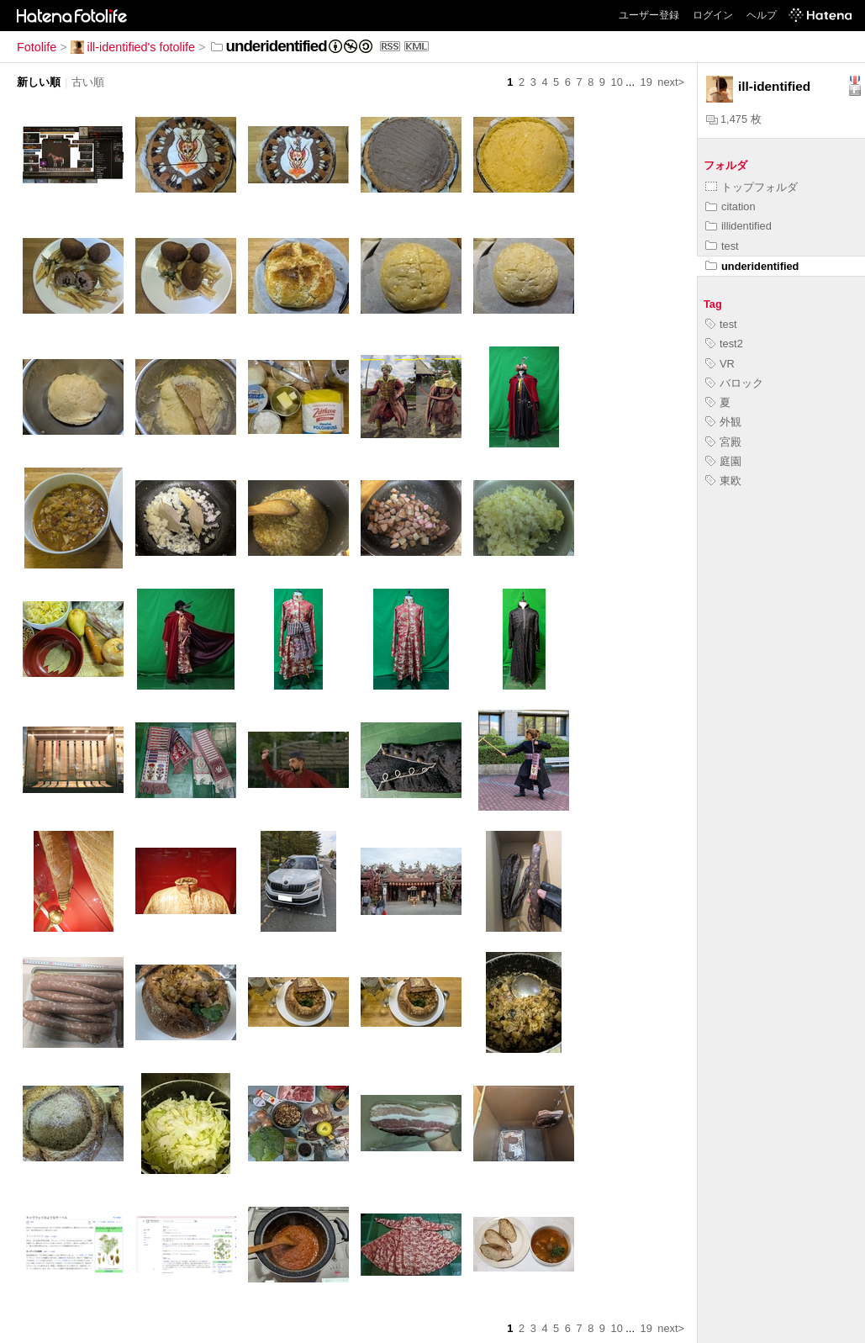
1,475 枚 (734, 119)
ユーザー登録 (649, 15)
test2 (724, 343)
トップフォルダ (751, 187)
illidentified (738, 225)
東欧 (723, 480)
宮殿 (723, 442)
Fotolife (36, 47)
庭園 (723, 461)
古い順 (87, 82)
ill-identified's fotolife (133, 47)
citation (730, 206)
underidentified (752, 266)
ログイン (713, 15)
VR (720, 363)
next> (670, 82)
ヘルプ (761, 15)
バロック (734, 383)
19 (646, 82)
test (722, 246)
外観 (723, 421)
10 (617, 82)
